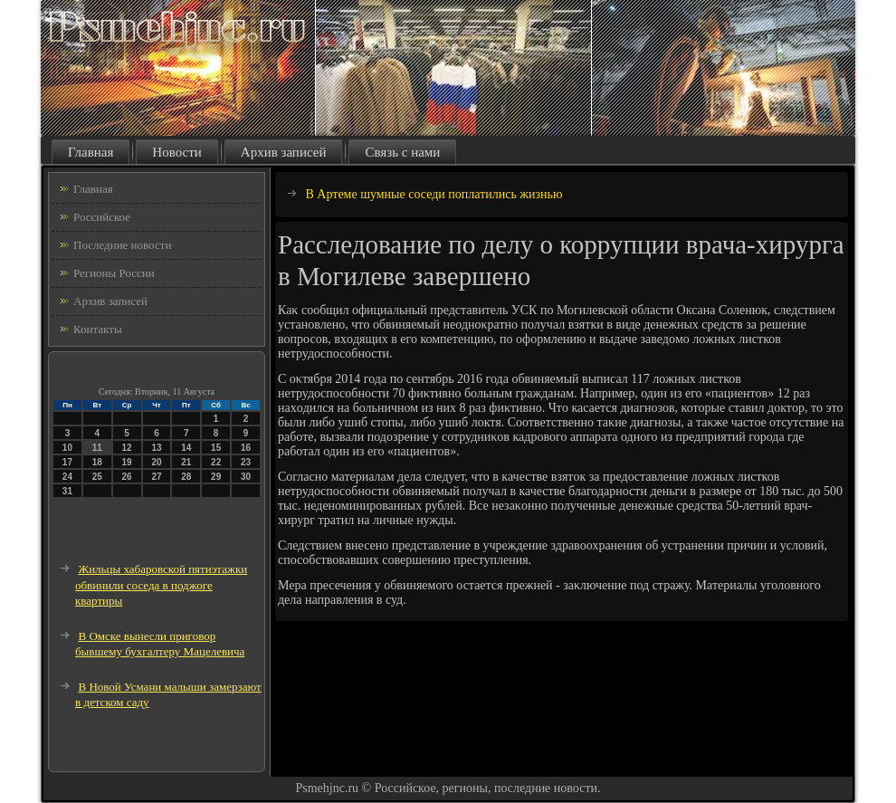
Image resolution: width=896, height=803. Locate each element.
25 (97, 477)
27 (156, 477)
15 (216, 448)
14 (186, 448)
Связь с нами (402, 152)
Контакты (97, 329)
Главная (90, 152)
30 (246, 477)
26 (127, 477)
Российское (101, 217)
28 (186, 477)
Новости (176, 152)
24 (67, 477)
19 (127, 462)
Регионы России (114, 273)
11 (97, 448)
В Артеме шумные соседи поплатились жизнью (434, 194)
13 (156, 448)
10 (67, 448)
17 (67, 462)
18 (97, 462)
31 (67, 491)
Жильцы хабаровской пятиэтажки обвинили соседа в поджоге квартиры (161, 584)
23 (246, 462)
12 (127, 448)
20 (156, 462)
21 (186, 462)
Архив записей (284, 152)
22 (216, 462)
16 (246, 448)
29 (216, 477)
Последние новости (122, 245)
